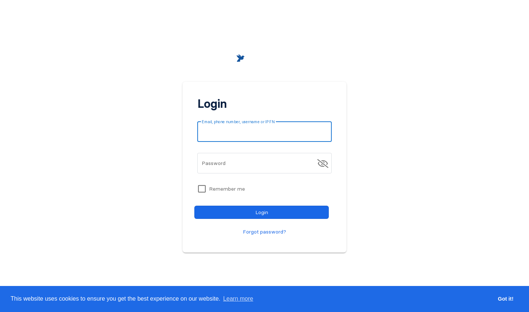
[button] (428, 19)
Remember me (227, 189)
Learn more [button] (238, 299)
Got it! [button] (505, 299)
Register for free (294, 267)
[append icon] (322, 163)
